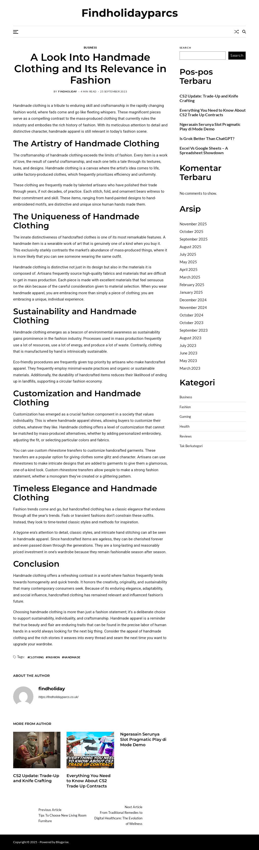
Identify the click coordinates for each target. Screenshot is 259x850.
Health (184, 426)
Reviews (186, 436)
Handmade (71, 657)
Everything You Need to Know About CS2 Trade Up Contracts (89, 781)
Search (185, 47)
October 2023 (191, 322)
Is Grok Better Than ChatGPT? (207, 138)
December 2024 (193, 300)
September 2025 (194, 239)
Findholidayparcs (129, 13)
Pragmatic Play (192, 470)
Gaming (185, 417)
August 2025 (190, 246)
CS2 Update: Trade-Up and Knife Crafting (36, 778)
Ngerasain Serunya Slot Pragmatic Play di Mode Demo (143, 739)
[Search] (244, 31)
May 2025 (188, 262)
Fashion (54, 657)
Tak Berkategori (191, 446)
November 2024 (193, 307)
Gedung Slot (190, 464)
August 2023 (190, 337)
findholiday (67, 91)
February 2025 (192, 284)
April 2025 (189, 269)
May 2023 (188, 360)
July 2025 (188, 254)
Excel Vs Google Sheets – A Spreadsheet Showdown (204, 150)
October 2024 (191, 315)
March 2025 (190, 277)
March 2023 (190, 368)
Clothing (36, 657)
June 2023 (188, 353)
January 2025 (191, 292)
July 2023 (188, 345)
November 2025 (193, 224)
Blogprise (62, 842)
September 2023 (194, 330)
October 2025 (191, 231)
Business (90, 47)
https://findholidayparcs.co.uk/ (58, 697)
